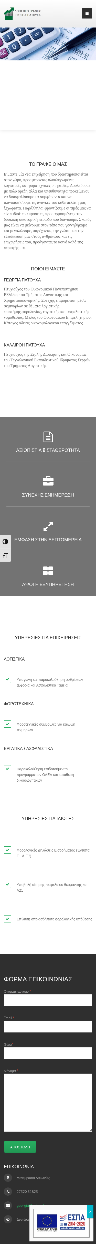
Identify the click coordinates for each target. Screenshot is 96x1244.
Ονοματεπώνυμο (48, 997)
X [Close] (90, 1211)
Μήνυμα (48, 1100)
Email (48, 1024)
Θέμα (48, 1050)
